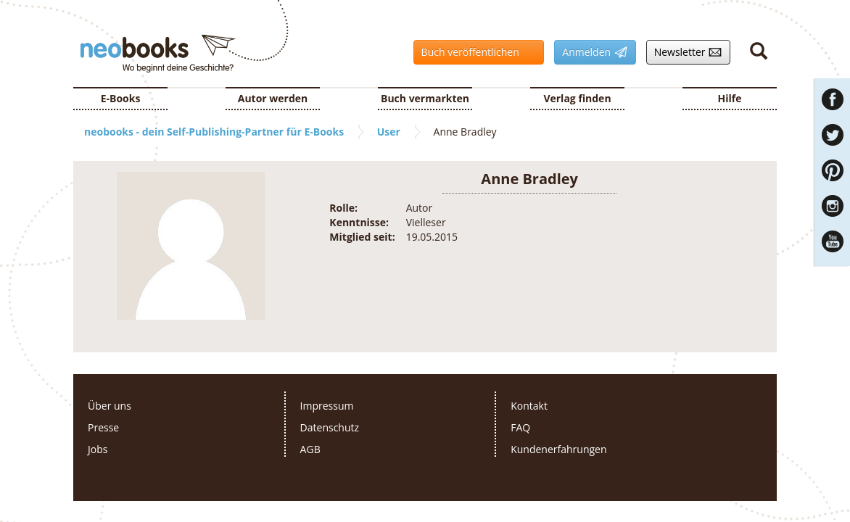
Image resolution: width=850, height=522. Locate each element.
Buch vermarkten (425, 98)
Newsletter (684, 52)
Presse (103, 427)
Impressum (327, 406)
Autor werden (273, 98)
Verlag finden (577, 98)
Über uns (109, 406)
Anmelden (590, 52)
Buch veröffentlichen (475, 52)
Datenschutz (329, 427)
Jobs (97, 449)
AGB (310, 449)
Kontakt (529, 406)
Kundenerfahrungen (558, 449)
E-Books (121, 98)
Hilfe (730, 98)
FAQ (520, 427)
